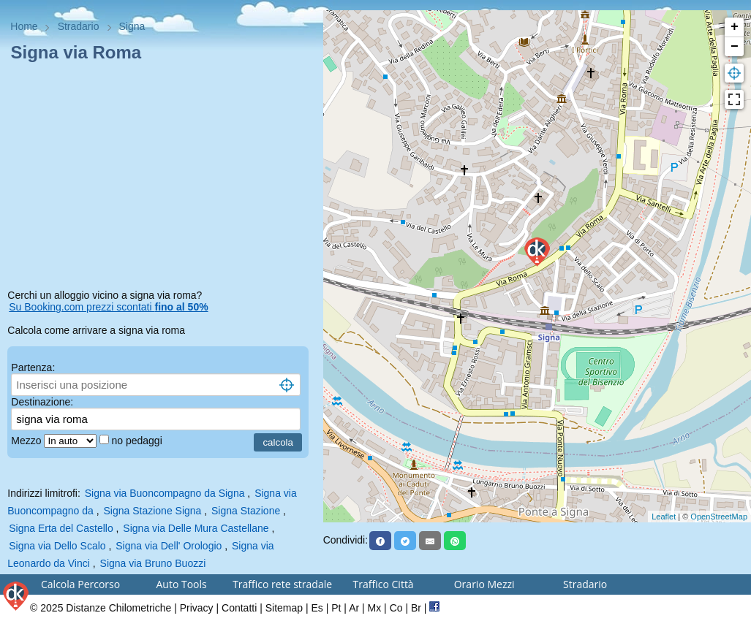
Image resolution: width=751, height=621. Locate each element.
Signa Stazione (247, 511)
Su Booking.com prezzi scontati (108, 307)
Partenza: (33, 367)
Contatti (239, 608)
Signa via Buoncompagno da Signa (165, 493)
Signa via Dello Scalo (57, 546)
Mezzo (27, 440)
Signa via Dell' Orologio (169, 546)
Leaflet (664, 516)
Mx (375, 608)
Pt (336, 608)
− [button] (735, 47)
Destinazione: (42, 402)
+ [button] (735, 27)
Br (416, 608)
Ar (354, 608)
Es (316, 608)
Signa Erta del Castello (61, 528)
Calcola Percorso (80, 584)
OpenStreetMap (718, 516)
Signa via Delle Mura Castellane (195, 528)
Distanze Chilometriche (118, 608)
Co (396, 608)
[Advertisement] (161, 178)
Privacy (197, 608)
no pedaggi (138, 440)
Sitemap (284, 608)
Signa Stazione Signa (152, 511)
